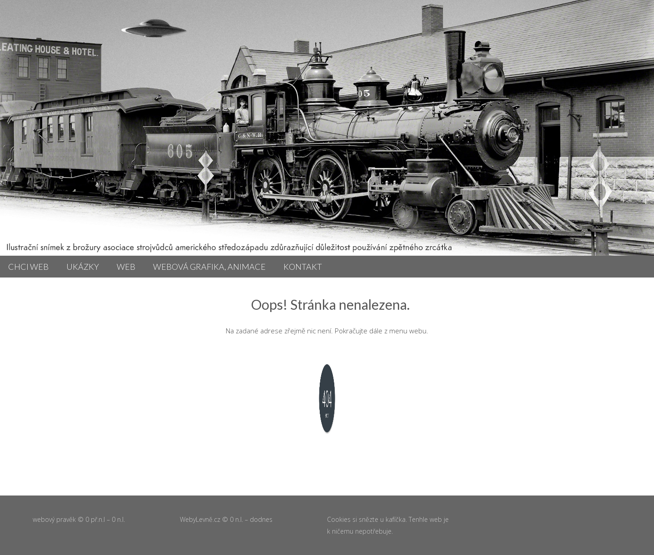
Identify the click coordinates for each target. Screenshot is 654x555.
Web (126, 267)
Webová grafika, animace (209, 267)
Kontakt (302, 267)
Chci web (28, 267)
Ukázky (82, 267)
